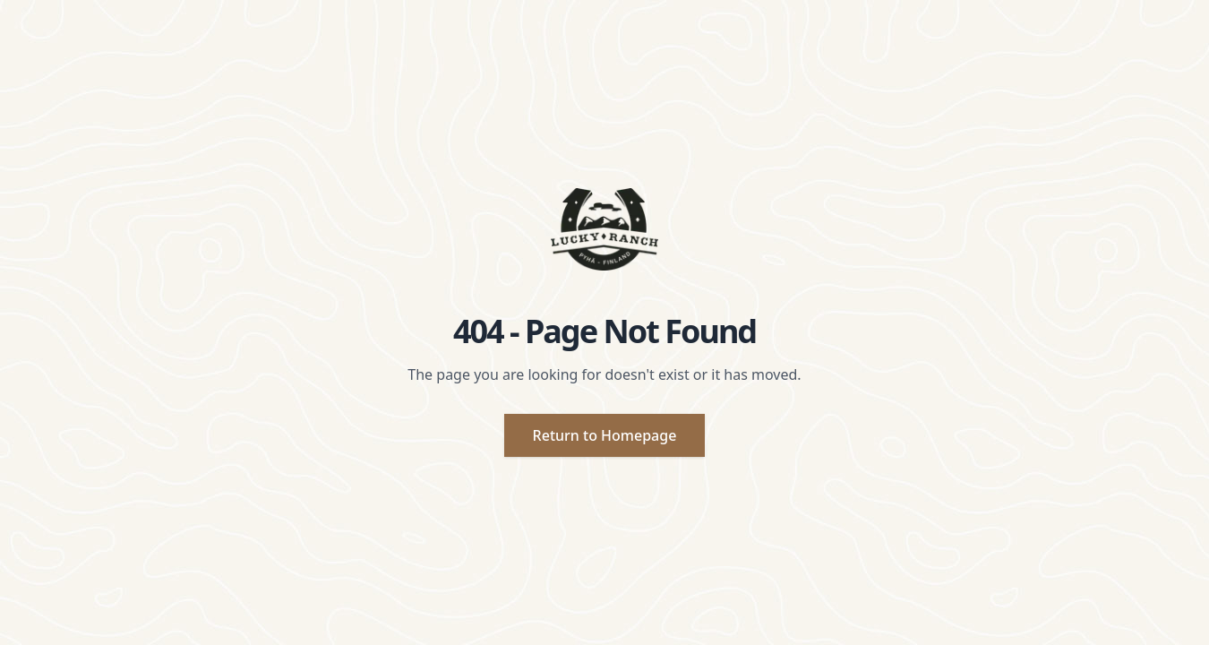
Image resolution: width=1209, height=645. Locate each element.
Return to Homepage (605, 435)
